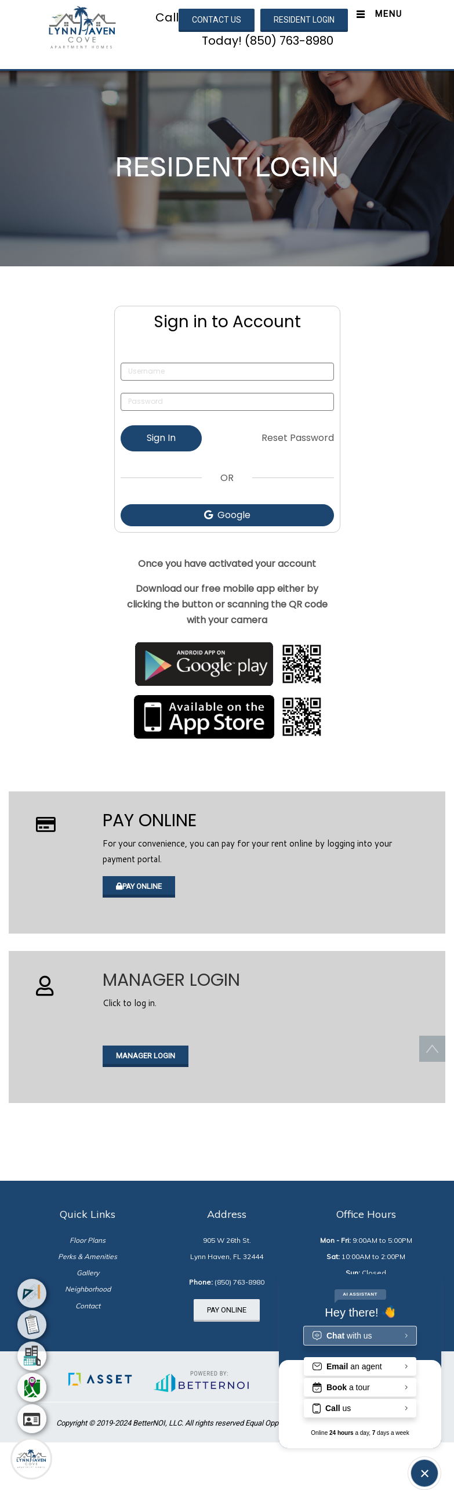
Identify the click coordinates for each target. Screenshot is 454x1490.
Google (227, 515)
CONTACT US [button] (216, 19)
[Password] (227, 402)
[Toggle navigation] (376, 14)
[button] (82, 26)
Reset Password (297, 437)
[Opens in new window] (227, 664)
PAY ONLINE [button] (139, 886)
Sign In (161, 437)
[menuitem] (31, 1297)
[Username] (227, 372)
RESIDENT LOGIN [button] (304, 19)
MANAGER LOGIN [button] (145, 1055)
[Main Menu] (31, 1459)
